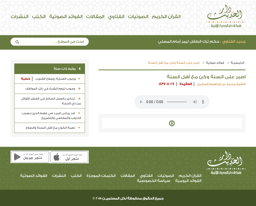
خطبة (25, 79)
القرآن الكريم (166, 16)
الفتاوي (116, 16)
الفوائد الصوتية (65, 16)
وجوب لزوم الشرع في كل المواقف (53, 88)
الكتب (39, 16)
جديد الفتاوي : (233, 41)
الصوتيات (138, 16)
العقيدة (186, 84)
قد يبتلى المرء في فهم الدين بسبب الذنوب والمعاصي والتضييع (51, 115)
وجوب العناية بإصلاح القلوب (51, 79)
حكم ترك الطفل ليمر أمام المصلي (202, 41)
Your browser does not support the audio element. (172, 102)
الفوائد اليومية (188, 181)
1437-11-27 (166, 84)
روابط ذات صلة (67, 69)
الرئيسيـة (237, 62)
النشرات (19, 16)
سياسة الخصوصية (153, 181)
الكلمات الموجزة (101, 176)
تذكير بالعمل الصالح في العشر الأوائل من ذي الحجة (51, 101)
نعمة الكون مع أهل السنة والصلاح (53, 127)
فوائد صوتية (215, 62)
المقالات (95, 16)
